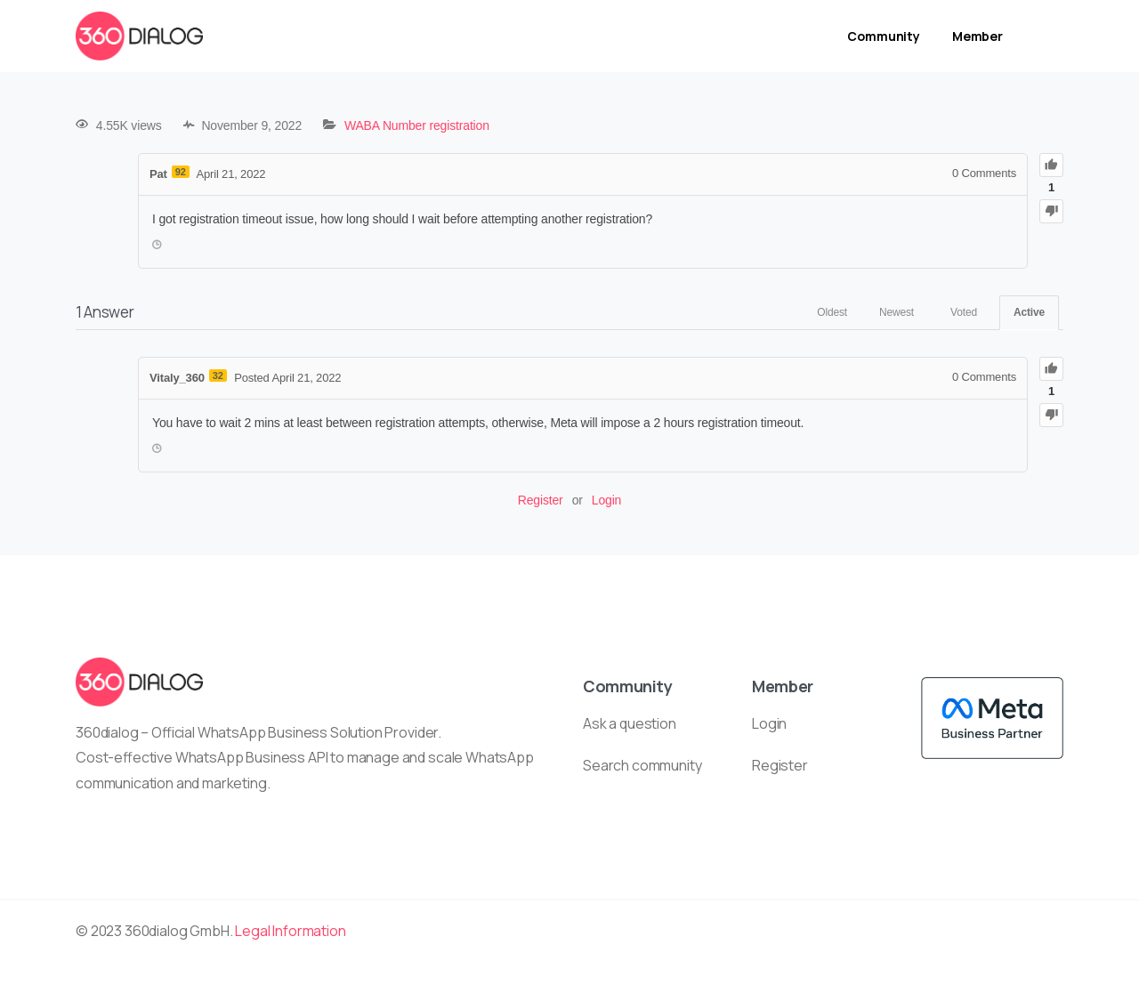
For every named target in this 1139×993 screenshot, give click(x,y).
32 (218, 375)
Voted (963, 312)
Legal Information (290, 931)
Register (540, 500)
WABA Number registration (416, 125)
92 (180, 171)
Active (1029, 312)
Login (606, 500)
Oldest (832, 312)
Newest (896, 312)
